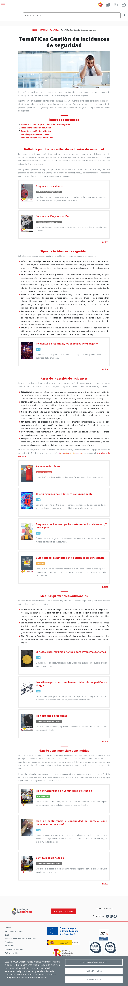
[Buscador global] (72, 15)
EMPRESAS (43, 30)
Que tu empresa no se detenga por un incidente (64, 494)
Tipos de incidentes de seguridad (36, 127)
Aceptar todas (94, 979)
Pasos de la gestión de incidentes (36, 131)
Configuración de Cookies (93, 962)
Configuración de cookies (14, 949)
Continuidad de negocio (50, 857)
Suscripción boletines (63, 911)
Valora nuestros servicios (14, 931)
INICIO (34, 30)
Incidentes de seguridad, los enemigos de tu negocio (67, 343)
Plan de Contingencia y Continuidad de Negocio (64, 790)
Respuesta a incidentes (49, 186)
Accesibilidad (9, 946)
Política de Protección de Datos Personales (20, 938)
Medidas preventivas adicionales (35, 134)
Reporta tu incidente (48, 466)
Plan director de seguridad (51, 715)
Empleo (7, 935)
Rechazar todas (94, 971)
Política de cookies (11, 953)
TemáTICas (54, 30)
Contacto (8, 928)
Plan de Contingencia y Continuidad (37, 137)
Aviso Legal (9, 942)
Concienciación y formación (52, 216)
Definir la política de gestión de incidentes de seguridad (46, 124)
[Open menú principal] (2, 4)
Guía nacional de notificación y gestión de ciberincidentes (70, 557)
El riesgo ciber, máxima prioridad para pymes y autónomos (71, 651)
